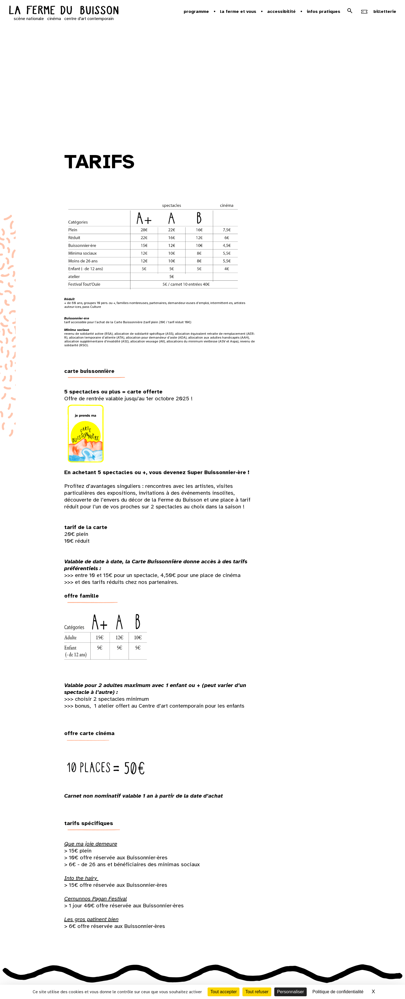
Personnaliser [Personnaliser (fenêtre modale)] (290, 991)
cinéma (54, 18)
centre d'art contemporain (89, 18)
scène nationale (29, 18)
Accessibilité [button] (281, 11)
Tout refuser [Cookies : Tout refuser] (256, 991)
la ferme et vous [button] (238, 11)
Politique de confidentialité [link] (338, 991)
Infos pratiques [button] (323, 11)
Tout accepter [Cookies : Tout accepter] (223, 991)
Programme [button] (196, 11)
